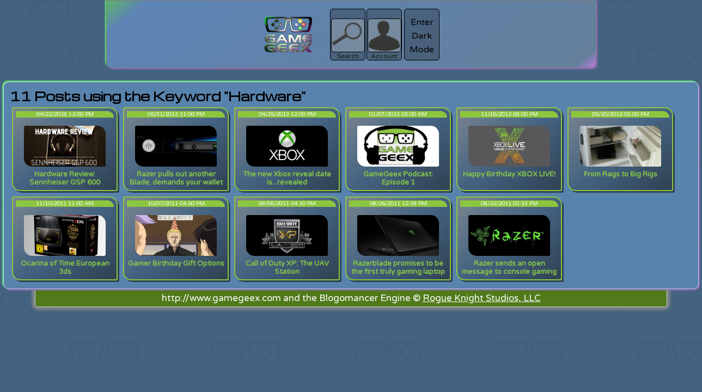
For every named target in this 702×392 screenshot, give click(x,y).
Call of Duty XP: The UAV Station (287, 267)
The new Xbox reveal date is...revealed (287, 178)
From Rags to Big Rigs (620, 174)
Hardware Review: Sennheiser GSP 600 (64, 178)
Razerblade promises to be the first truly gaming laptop (398, 267)
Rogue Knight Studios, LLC (482, 298)
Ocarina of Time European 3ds (65, 267)
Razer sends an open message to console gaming (509, 267)
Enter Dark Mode (422, 36)
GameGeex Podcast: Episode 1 (398, 178)
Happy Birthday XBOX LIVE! (509, 174)
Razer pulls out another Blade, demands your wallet (176, 178)
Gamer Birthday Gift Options (176, 263)
